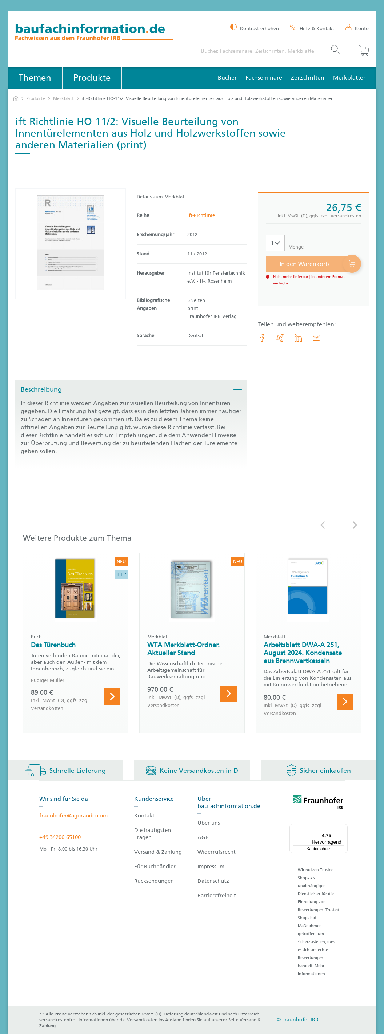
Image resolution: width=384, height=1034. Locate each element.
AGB (203, 837)
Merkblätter (349, 77)
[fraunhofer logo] (318, 803)
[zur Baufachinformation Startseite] (101, 33)
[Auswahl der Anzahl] (275, 243)
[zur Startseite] (15, 98)
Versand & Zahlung (158, 852)
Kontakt (144, 815)
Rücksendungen (154, 881)
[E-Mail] (316, 338)
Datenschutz (213, 881)
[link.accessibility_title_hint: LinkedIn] (298, 338)
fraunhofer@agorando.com (73, 815)
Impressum (210, 866)
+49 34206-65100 (60, 837)
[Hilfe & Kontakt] (312, 28)
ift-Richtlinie (201, 215)
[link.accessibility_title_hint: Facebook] (261, 338)
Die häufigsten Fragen (152, 834)
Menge (296, 247)
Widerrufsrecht (216, 852)
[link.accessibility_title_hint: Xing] (280, 338)
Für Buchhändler (155, 866)
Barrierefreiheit (216, 895)
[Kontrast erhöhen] (254, 28)
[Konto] (357, 28)
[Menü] (343, 828)
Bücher (227, 77)
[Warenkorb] (360, 50)
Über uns (208, 823)
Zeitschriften (307, 77)
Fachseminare (263, 77)
